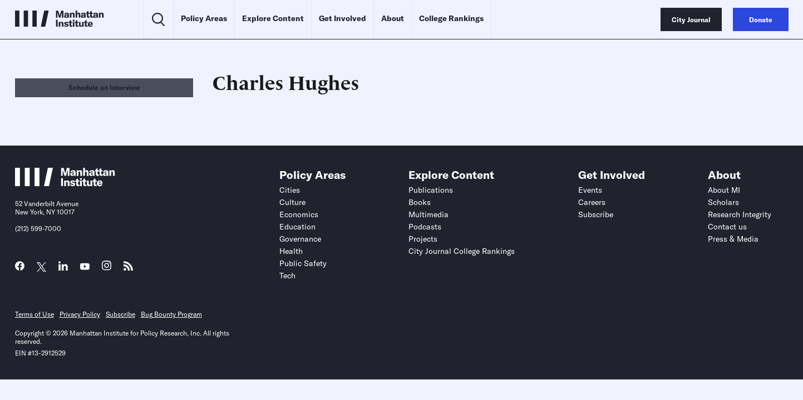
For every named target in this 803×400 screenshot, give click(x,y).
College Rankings (451, 18)
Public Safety (303, 263)
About (392, 18)
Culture (292, 202)
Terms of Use (34, 314)
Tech (287, 276)
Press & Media (733, 239)
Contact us (727, 227)
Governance (300, 239)
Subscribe (595, 214)
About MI (724, 190)
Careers (591, 202)
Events (590, 190)
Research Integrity (739, 214)
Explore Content (273, 18)
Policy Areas (204, 18)
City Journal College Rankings (461, 251)
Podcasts (424, 227)
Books (419, 202)
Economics (298, 214)
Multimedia (428, 214)
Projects (422, 239)
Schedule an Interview (104, 87)
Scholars (723, 202)
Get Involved (342, 18)
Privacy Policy (80, 314)
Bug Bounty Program (171, 314)
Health (291, 251)
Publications (430, 190)
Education (297, 227)
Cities (289, 190)
